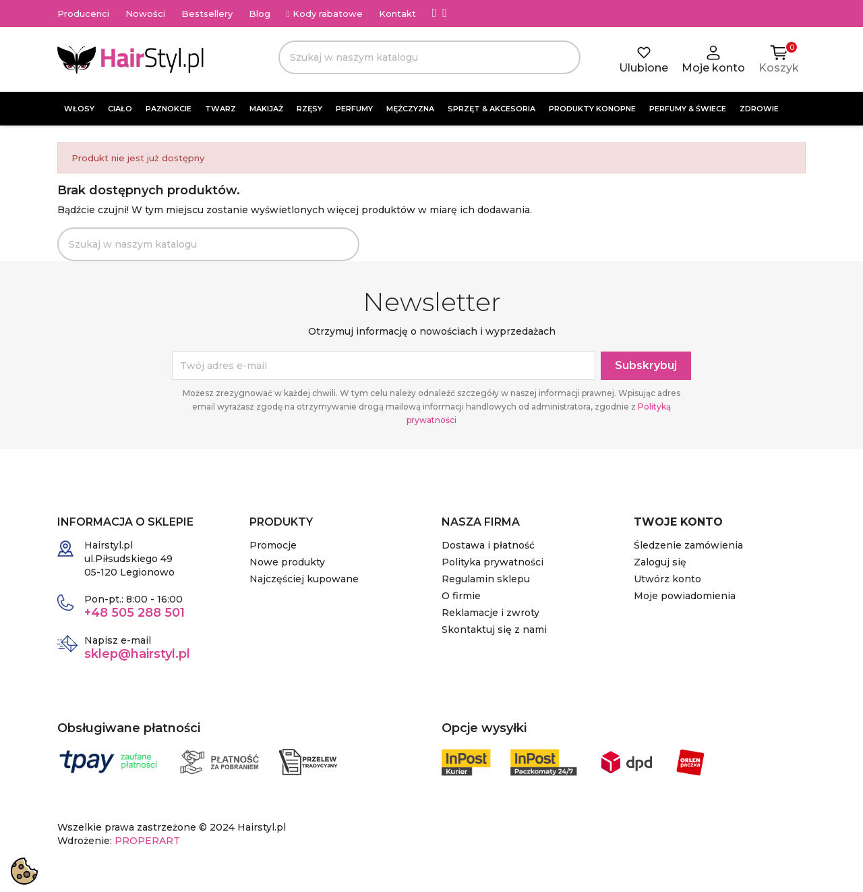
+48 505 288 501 (134, 612)
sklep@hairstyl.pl (137, 653)
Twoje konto (678, 521)
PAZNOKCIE (168, 108)
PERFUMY (354, 108)
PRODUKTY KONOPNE (592, 108)
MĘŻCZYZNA (410, 108)
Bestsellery (207, 13)
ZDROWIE (759, 108)
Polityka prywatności (492, 562)
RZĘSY (309, 108)
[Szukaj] (429, 57)
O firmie (461, 596)
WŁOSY (79, 108)
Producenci (83, 13)
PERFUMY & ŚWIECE (687, 108)
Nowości (145, 13)
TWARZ (220, 108)
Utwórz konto (667, 579)
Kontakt (397, 13)
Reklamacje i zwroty (490, 613)
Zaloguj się (660, 562)
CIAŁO (120, 108)
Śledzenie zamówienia (688, 545)
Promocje (273, 545)
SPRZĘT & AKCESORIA (491, 108)
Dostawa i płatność (488, 545)
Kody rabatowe (325, 13)
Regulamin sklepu (486, 579)
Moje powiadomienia (685, 596)
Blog (259, 13)
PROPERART (147, 841)
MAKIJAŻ (266, 108)
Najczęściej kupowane (304, 579)
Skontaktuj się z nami (494, 629)
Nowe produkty (287, 562)
